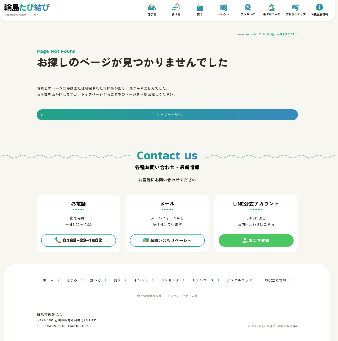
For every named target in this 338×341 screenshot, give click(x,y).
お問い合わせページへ (171, 240)
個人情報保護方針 (149, 295)
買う (200, 14)
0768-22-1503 (82, 240)
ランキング (247, 14)
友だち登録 (259, 242)
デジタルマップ (295, 14)
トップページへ (169, 114)
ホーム (240, 34)
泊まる (151, 14)
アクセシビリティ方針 (182, 295)
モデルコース (271, 14)
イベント (224, 14)
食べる (175, 14)
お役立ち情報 (319, 14)
